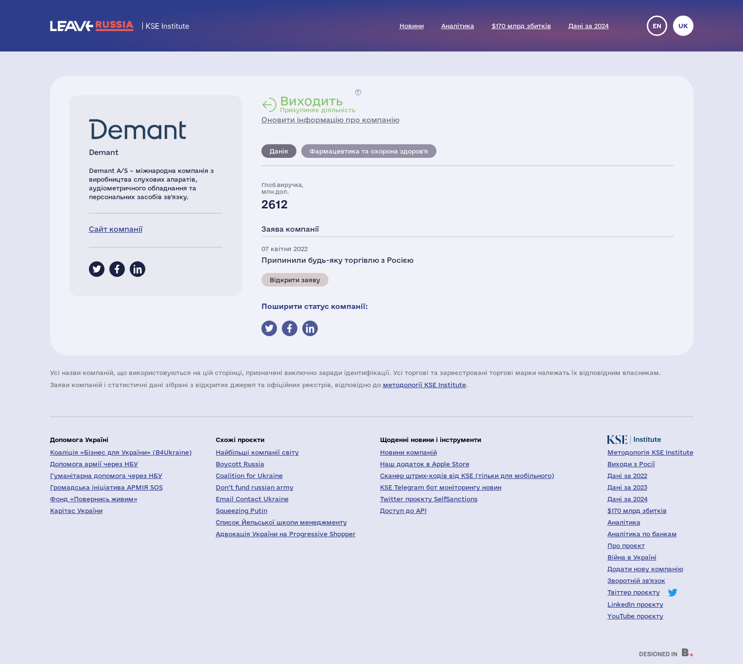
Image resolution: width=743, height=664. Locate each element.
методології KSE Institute (424, 384)
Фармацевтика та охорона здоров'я (369, 151)
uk (683, 25)
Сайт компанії (115, 229)
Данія (279, 151)
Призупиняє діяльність (317, 104)
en (657, 25)
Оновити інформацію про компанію (330, 120)
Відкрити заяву (295, 279)
